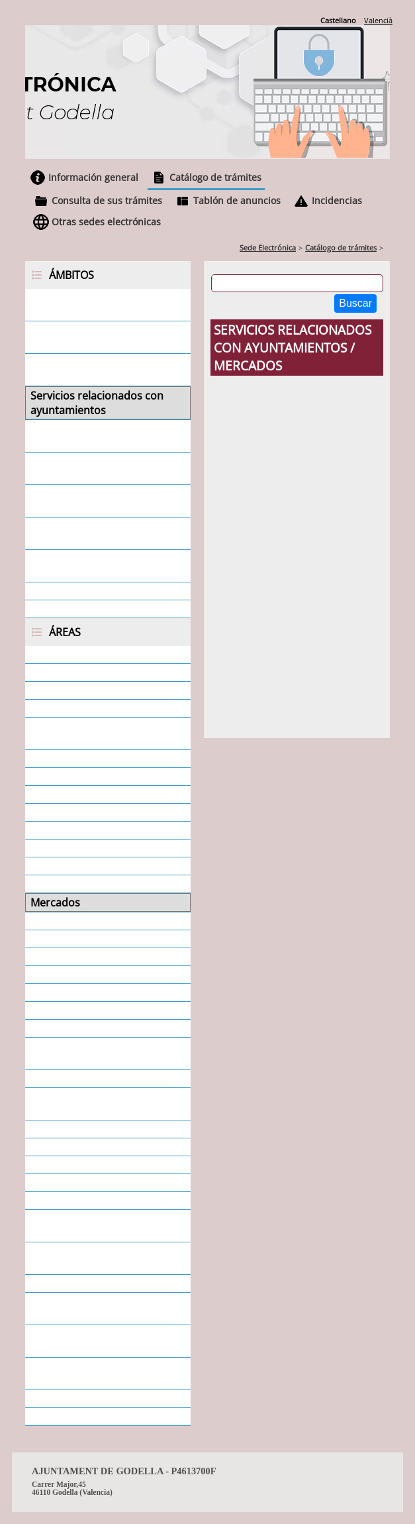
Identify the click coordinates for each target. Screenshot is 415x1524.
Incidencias (337, 200)
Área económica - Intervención (106, 654)
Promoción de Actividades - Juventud (98, 1053)
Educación (55, 830)
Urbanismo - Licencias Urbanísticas (85, 1373)
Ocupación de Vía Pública (93, 921)
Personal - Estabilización (90, 1010)
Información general (93, 177)
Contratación (62, 758)
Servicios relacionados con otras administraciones (96, 565)
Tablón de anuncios (237, 200)
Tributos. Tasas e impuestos (100, 1283)
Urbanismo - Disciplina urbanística (86, 1308)
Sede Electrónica (268, 247)
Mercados (55, 902)
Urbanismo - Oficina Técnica (99, 1398)
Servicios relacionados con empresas (96, 337)
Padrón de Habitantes (85, 957)
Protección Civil (68, 1078)
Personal (52, 992)
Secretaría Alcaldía (76, 1147)
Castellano (338, 20)
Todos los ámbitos (76, 609)
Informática (58, 866)
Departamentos (69, 794)
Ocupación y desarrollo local (100, 939)
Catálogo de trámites (215, 177)
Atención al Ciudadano (86, 690)
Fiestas (47, 848)
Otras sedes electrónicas (106, 221)
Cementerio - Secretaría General (89, 733)
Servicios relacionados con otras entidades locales (96, 533)
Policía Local (60, 1028)
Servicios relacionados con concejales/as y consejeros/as (104, 436)
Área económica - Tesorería (98, 672)
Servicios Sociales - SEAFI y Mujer (95, 1258)
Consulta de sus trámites (107, 200)
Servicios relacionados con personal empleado (96, 369)
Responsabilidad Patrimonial (101, 1129)
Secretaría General (76, 1165)
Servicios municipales (83, 1182)
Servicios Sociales (73, 1200)
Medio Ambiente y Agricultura (104, 884)
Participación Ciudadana (91, 974)
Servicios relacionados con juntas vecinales (96, 501)
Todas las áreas (68, 1416)
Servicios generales (78, 591)
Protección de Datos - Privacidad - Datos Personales (104, 1103)
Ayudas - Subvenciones (87, 708)
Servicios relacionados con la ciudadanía (102, 304)
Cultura (48, 776)
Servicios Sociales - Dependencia (76, 1225)
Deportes (53, 812)
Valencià (378, 20)
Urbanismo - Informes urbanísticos (85, 1341)
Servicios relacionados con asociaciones (96, 468)
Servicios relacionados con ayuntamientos (96, 402)
